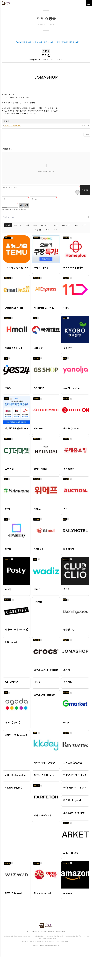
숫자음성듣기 (21, 205)
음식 (27, 225)
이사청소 (44, 225)
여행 (35, 225)
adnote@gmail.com (49, 944)
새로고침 (26, 205)
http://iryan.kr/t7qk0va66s (19, 97)
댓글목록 (7, 149)
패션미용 (38, 229)
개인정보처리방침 (33, 936)
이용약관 (43, 936)
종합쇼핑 (17, 225)
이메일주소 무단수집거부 (56, 936)
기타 (55, 229)
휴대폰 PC (66, 225)
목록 (87, 134)
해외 (48, 229)
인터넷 (55, 225)
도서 (76, 225)
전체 (8, 225)
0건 (40, 60)
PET (84, 225)
